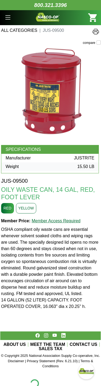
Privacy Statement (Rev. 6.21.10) (52, 361)
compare (89, 43)
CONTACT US (83, 344)
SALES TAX (50, 349)
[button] (7, 17)
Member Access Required (56, 221)
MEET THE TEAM (47, 344)
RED (7, 208)
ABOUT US (14, 344)
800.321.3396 (50, 5)
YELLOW (26, 208)
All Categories (19, 30)
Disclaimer (16, 361)
